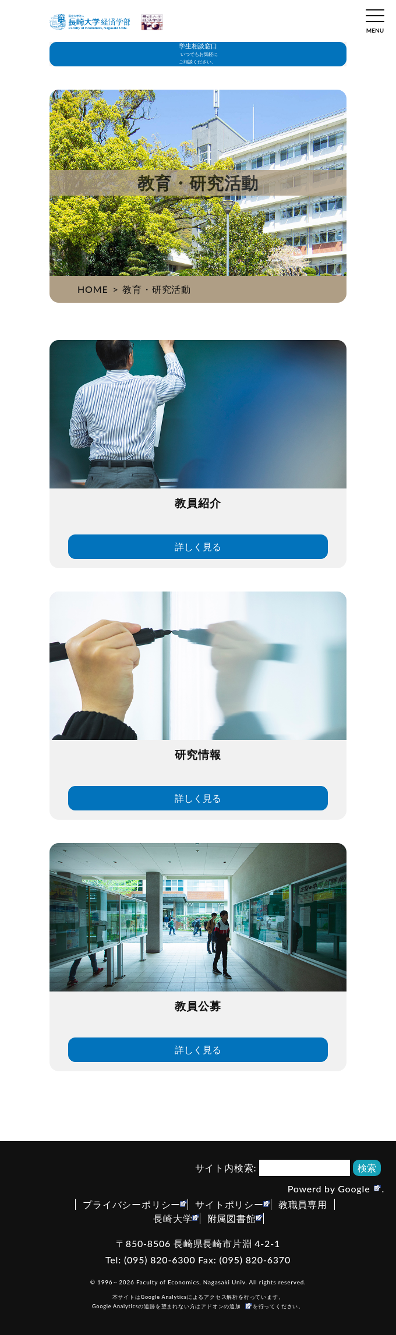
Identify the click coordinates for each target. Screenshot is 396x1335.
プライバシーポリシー (132, 1204)
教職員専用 (302, 1204)
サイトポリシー (229, 1204)
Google (354, 1188)
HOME (92, 289)
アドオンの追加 (221, 1306)
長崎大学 (172, 1218)
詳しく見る (198, 546)
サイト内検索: (226, 1167)
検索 (367, 1167)
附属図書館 (231, 1218)
